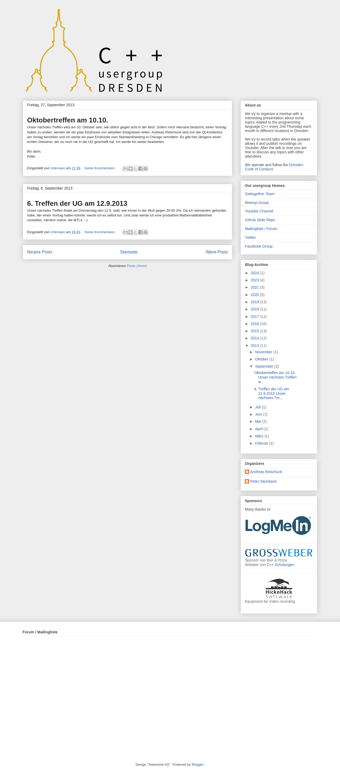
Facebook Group (259, 246)
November (264, 352)
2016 (255, 324)
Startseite (129, 252)
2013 (255, 345)
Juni (259, 414)
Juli (258, 407)
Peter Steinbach (263, 481)
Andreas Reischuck (266, 472)
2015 (255, 331)
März (259, 436)
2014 (255, 338)
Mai (258, 421)
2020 (255, 295)
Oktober (262, 359)
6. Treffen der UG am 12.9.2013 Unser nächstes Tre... (271, 393)
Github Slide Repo (260, 220)
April (259, 429)
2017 (255, 316)
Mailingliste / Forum (261, 229)
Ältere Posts (217, 252)
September (264, 366)
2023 (255, 280)
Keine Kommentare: (100, 168)
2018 (255, 309)
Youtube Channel (259, 211)
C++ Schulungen (281, 565)
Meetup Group (257, 202)
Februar (262, 443)
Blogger (197, 764)
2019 (255, 302)
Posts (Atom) (137, 266)
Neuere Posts (39, 252)
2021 (255, 287)
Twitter (250, 237)
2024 (255, 273)
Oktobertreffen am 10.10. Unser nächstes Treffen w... (275, 377)
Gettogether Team (260, 194)
